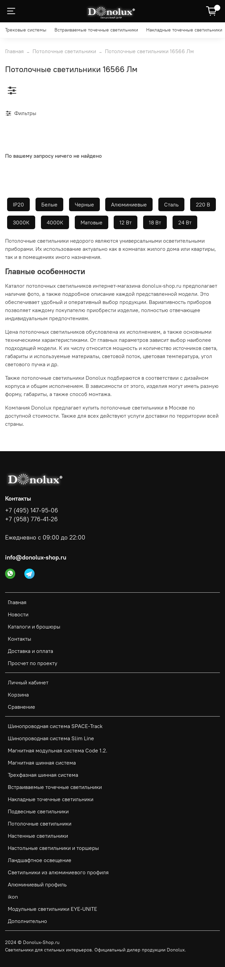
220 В (203, 204)
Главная (14, 51)
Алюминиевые (129, 204)
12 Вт (125, 222)
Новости (18, 614)
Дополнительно (27, 921)
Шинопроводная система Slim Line (51, 738)
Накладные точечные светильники (184, 30)
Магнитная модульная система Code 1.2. (57, 750)
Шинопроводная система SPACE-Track (55, 726)
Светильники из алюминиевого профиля (58, 872)
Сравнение (21, 706)
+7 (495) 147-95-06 (31, 510)
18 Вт (155, 222)
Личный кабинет (28, 682)
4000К (55, 222)
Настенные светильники (38, 835)
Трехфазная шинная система (43, 774)
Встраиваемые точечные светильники (96, 30)
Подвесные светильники (38, 811)
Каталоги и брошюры (34, 626)
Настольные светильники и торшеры (53, 847)
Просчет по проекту (32, 663)
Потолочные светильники (64, 51)
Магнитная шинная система (42, 762)
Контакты (19, 638)
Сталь (171, 204)
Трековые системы (25, 30)
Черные (84, 204)
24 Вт (185, 222)
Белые (49, 204)
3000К (21, 222)
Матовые (92, 222)
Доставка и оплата (30, 650)
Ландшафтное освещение (39, 860)
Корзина (18, 694)
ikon (13, 896)
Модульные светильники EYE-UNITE (52, 908)
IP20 (18, 204)
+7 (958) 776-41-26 (31, 519)
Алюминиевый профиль (37, 884)
